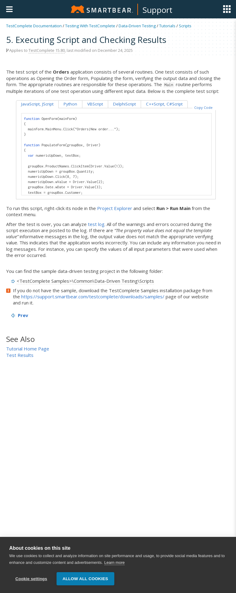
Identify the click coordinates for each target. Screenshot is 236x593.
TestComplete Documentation (34, 26)
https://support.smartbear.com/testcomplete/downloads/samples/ (92, 296)
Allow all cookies (85, 578)
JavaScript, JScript (37, 104)
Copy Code (203, 107)
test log (96, 224)
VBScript (95, 104)
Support (157, 9)
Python (70, 104)
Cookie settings (31, 578)
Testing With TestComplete (90, 26)
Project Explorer (114, 208)
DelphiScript (124, 104)
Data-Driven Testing (137, 26)
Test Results (19, 355)
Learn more (114, 562)
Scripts (185, 26)
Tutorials (167, 26)
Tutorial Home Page (27, 349)
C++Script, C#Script (164, 104)
